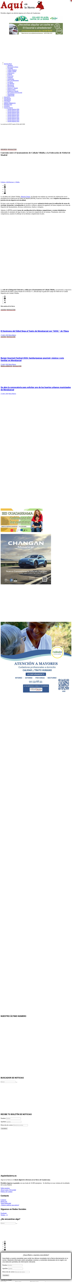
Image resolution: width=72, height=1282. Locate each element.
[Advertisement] (36, 48)
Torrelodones (10, 94)
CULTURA (7, 101)
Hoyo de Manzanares (13, 80)
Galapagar (10, 77)
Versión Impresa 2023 (13, 113)
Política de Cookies (6, 1191)
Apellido (3, 1122)
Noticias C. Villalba (14, 182)
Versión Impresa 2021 (13, 116)
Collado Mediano (12, 70)
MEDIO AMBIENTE (10, 103)
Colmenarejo (10, 73)
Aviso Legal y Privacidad (8, 1190)
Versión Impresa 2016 (13, 121)
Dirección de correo (7, 1125)
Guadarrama (10, 79)
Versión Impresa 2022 (13, 115)
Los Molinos (10, 83)
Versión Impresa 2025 (13, 110)
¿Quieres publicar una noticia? (10, 1205)
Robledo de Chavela (12, 91)
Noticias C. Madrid (12, 88)
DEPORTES (7, 100)
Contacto (3, 1200)
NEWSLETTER (12, 149)
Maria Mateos (12, 335)
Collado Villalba (11, 71)
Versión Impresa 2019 (13, 119)
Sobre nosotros (5, 1188)
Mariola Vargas (25, 197)
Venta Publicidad (6, 1203)
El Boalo (9, 74)
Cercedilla (10, 68)
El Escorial (10, 76)
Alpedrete (10, 65)
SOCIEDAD (7, 98)
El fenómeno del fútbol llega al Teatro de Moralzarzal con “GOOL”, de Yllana (35, 331)
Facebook (4, 1213)
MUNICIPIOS (8, 64)
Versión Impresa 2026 (13, 109)
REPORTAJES (8, 104)
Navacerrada (10, 86)
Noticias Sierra (11, 89)
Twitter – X (4, 1215)
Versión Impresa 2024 (13, 112)
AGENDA (7, 106)
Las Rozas (10, 82)
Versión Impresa (8, 107)
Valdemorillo (10, 95)
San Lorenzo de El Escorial (14, 92)
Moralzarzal (10, 85)
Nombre (3, 1118)
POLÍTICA (7, 97)
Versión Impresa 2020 (13, 118)
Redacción (4, 1201)
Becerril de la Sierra (12, 67)
